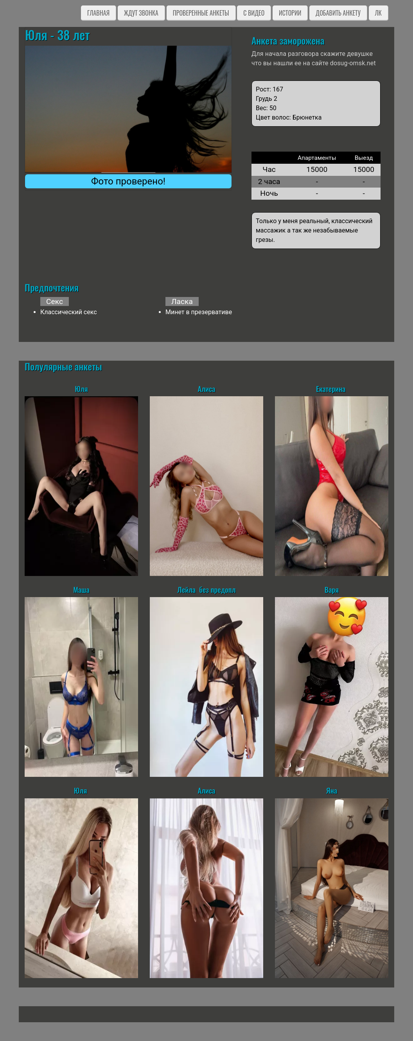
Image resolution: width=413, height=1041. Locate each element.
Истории (290, 13)
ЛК (378, 13)
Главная (98, 13)
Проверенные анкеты (201, 13)
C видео (253, 13)
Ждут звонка (141, 13)
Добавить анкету (338, 13)
